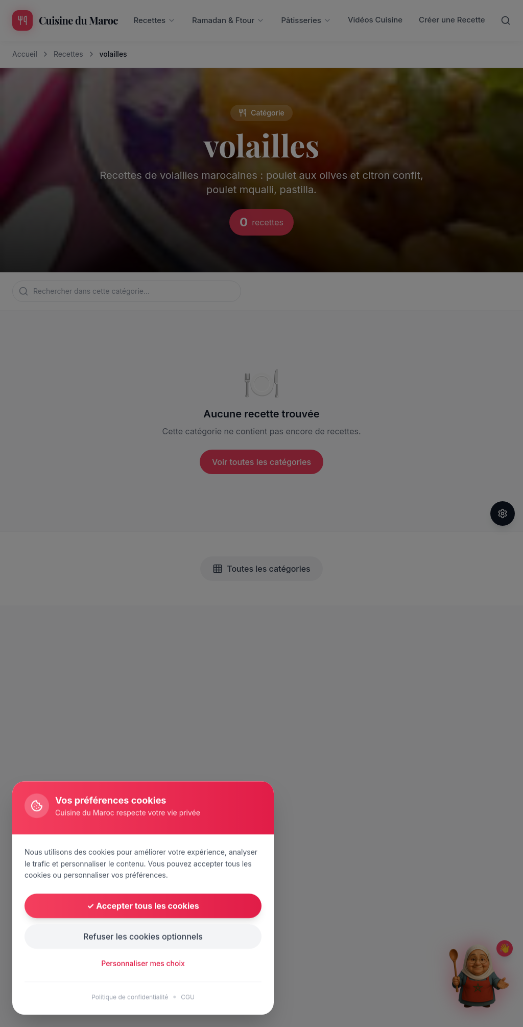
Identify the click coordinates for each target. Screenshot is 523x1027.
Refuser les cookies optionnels (143, 1000)
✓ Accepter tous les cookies (143, 969)
